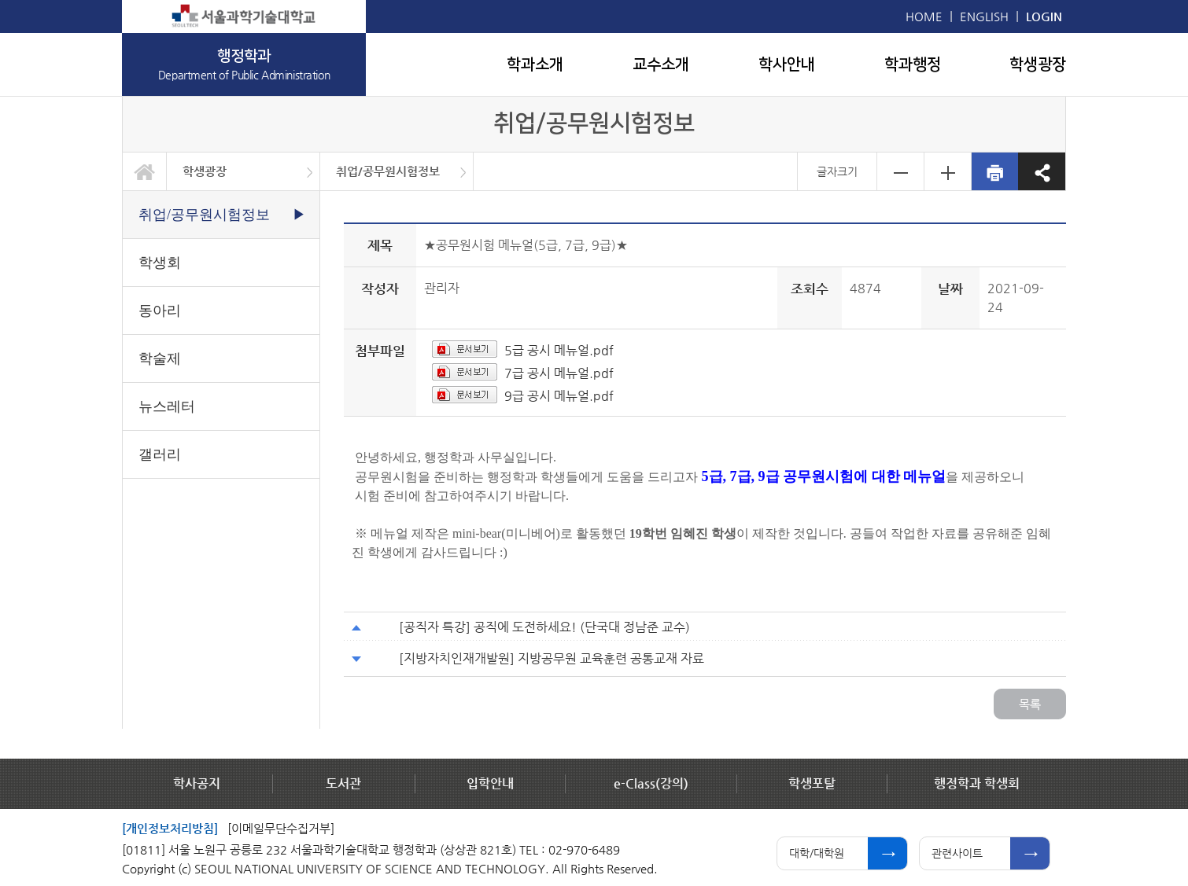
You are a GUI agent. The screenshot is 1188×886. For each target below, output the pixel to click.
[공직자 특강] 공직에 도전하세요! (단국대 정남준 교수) (544, 626)
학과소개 (535, 64)
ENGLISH (984, 16)
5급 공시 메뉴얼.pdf (559, 350)
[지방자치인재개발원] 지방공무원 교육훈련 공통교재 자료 (551, 658)
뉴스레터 (166, 406)
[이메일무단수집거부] (280, 828)
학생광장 (1037, 64)
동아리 (159, 310)
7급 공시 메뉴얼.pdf (559, 373)
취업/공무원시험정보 (388, 171)
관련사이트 (957, 853)
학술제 (159, 358)
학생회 (159, 262)
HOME (924, 16)
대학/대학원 (816, 853)
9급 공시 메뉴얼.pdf (559, 395)
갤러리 (159, 454)
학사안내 (786, 64)
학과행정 (912, 64)
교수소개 (661, 64)
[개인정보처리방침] (170, 828)
